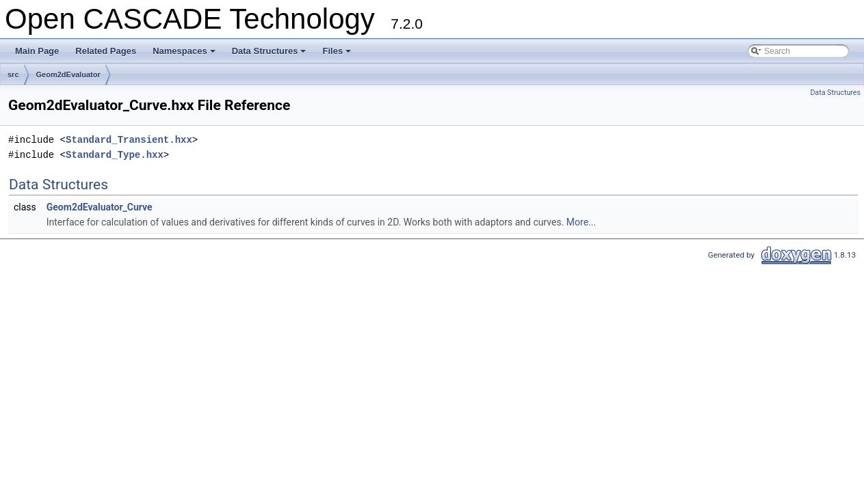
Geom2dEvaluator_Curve (100, 207)
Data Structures (270, 55)
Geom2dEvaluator (68, 74)
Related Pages (105, 51)
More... (581, 222)
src (13, 74)
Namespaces (185, 55)
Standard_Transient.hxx (129, 139)
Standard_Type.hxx (114, 154)
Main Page (37, 51)
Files (337, 55)
